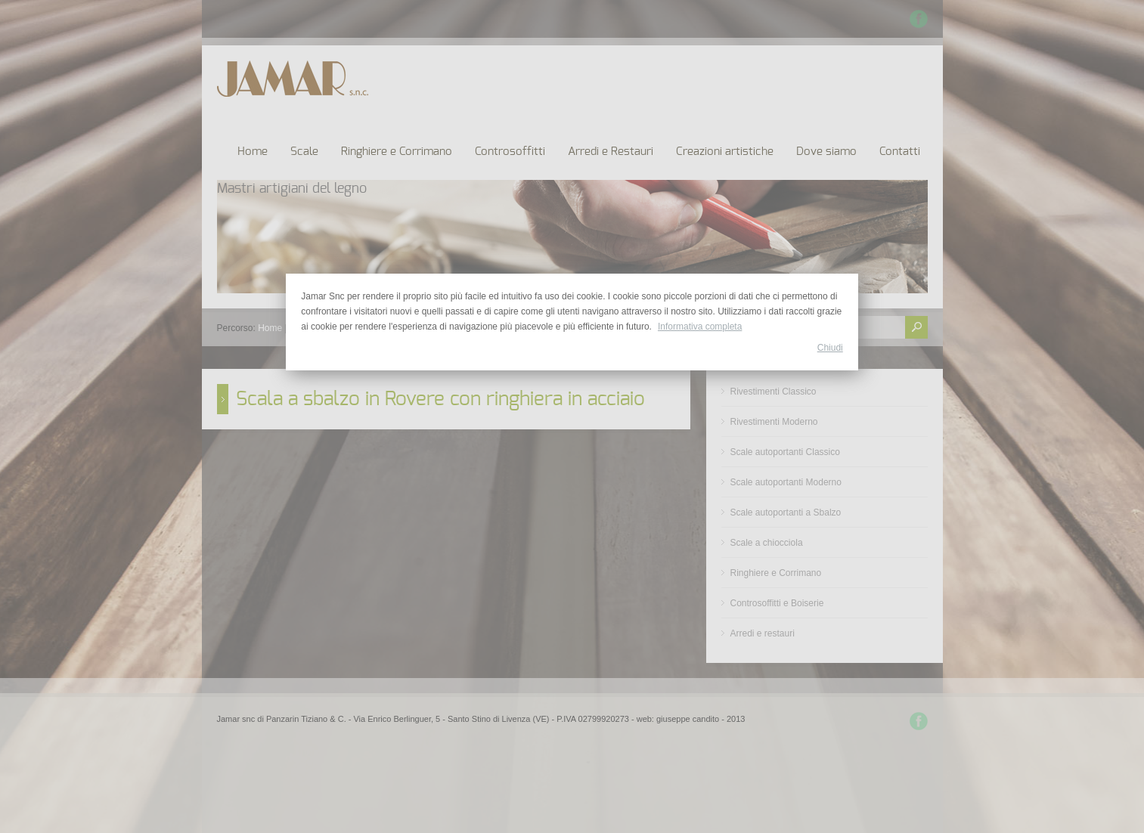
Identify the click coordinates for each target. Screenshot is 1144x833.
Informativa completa (700, 326)
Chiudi (830, 347)
